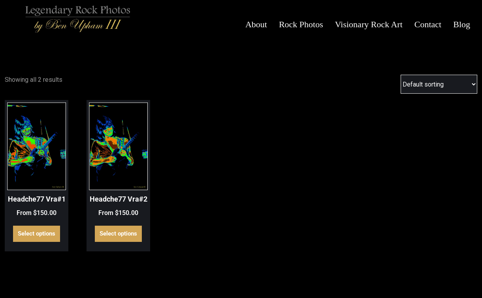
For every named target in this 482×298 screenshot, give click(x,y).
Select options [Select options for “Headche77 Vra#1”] (36, 233)
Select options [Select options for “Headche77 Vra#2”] (118, 233)
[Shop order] (439, 84)
